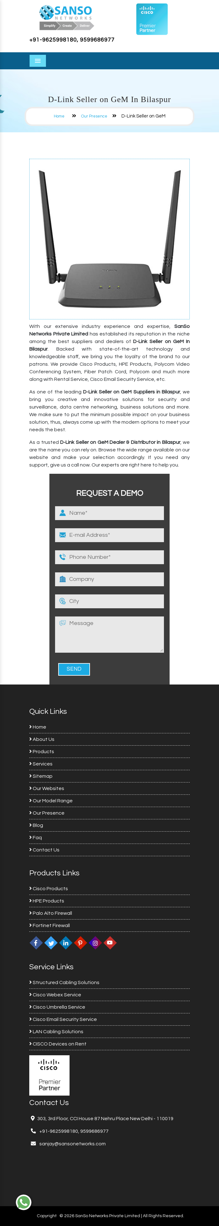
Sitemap (41, 776)
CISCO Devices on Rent (58, 1043)
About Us (41, 739)
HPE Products (46, 900)
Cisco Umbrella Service (57, 1007)
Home (59, 116)
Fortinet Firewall (49, 925)
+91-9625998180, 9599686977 (72, 40)
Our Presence (94, 116)
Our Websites (46, 788)
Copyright (47, 1216)
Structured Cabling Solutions (64, 982)
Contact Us (44, 849)
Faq (35, 837)
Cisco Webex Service (55, 994)
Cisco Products (48, 888)
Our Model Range (51, 800)
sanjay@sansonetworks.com (72, 1143)
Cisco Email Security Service (63, 1019)
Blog (36, 825)
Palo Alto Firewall (50, 913)
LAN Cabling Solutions (56, 1031)
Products (41, 751)
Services (41, 763)
